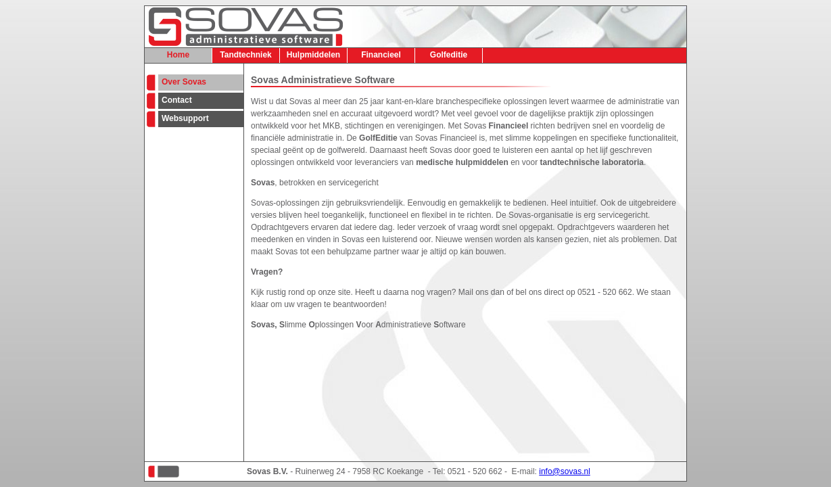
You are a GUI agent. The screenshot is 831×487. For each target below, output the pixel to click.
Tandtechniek (245, 55)
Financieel (381, 55)
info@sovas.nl (564, 471)
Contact (177, 100)
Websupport (185, 118)
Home (178, 55)
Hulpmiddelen (313, 55)
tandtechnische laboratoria (592, 162)
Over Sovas (184, 82)
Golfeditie (448, 55)
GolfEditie (378, 138)
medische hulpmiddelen (462, 162)
